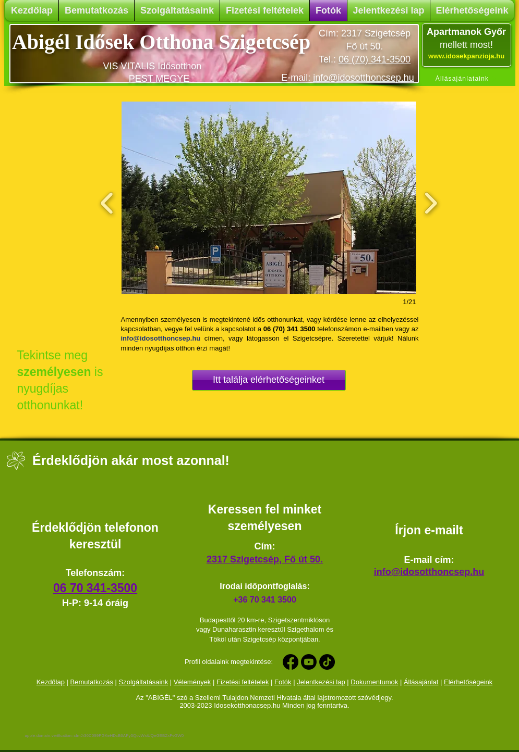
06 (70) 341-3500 (375, 59)
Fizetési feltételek (242, 682)
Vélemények (192, 682)
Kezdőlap (51, 682)
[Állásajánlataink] (466, 78)
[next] (430, 202)
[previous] (107, 202)
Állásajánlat (421, 682)
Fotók (283, 682)
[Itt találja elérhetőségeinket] (269, 380)
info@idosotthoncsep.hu (363, 77)
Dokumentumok (374, 682)
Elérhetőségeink (468, 682)
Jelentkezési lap (321, 682)
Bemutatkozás (91, 682)
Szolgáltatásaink (143, 682)
